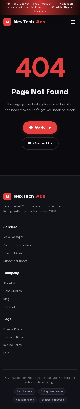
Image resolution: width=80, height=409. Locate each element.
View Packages (13, 237)
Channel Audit (13, 253)
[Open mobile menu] (73, 22)
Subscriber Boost (15, 261)
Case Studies (12, 291)
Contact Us (40, 143)
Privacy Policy (12, 329)
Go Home (40, 127)
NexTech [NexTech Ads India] (24, 22)
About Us (9, 283)
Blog (6, 299)
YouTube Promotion (17, 245)
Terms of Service (14, 337)
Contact (9, 307)
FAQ (6, 353)
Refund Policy (12, 345)
